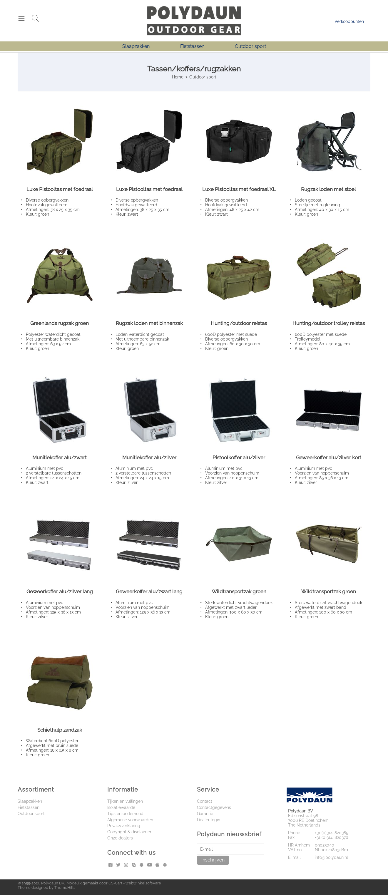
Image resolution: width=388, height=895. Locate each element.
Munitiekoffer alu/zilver (149, 457)
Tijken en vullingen (125, 801)
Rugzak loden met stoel (328, 189)
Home (177, 77)
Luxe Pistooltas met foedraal (59, 189)
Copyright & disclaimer (129, 831)
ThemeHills (64, 887)
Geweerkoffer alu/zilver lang (59, 591)
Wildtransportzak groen (239, 591)
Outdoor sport (250, 46)
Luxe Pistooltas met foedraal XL (239, 189)
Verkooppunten (349, 21)
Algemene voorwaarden (130, 819)
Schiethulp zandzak (59, 730)
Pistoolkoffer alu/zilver (239, 457)
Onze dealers (120, 838)
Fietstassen (192, 46)
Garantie (205, 813)
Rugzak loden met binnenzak (149, 323)
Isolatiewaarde (121, 807)
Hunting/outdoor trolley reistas (328, 323)
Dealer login (208, 819)
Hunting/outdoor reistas (239, 323)
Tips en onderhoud (125, 813)
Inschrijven (213, 860)
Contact (204, 801)
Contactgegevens (214, 807)
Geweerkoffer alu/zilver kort (328, 457)
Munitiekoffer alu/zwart (59, 457)
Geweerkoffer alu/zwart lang (149, 591)
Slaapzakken (136, 46)
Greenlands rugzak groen (59, 323)
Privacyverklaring (123, 825)
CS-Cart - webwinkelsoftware (134, 883)
